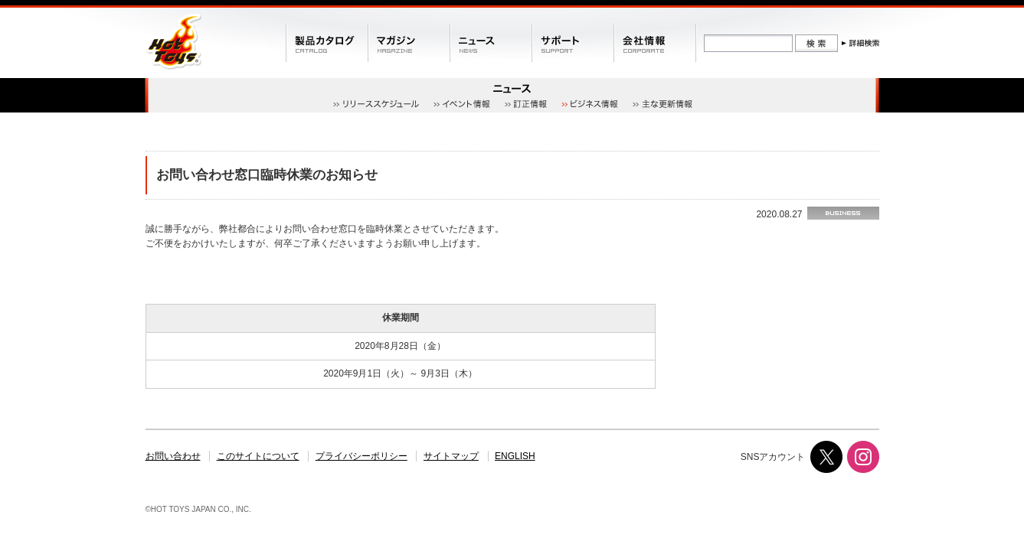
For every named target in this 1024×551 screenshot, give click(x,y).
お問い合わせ (173, 456)
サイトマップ (451, 456)
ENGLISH (515, 456)
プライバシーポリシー (361, 456)
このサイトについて (258, 456)
